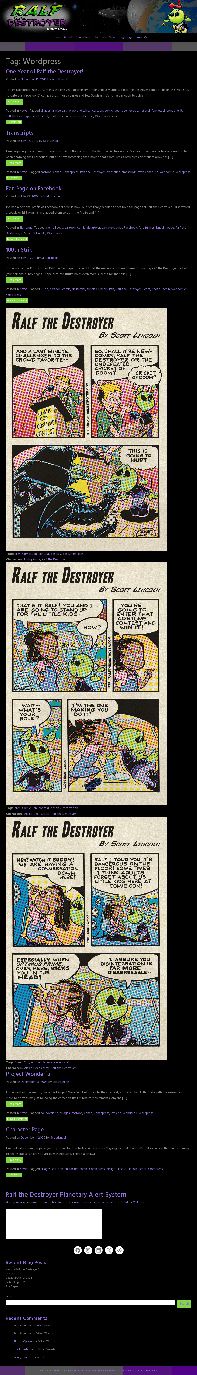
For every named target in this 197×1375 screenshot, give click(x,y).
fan (141, 227)
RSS (23, 233)
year (114, 116)
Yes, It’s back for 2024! (19, 1278)
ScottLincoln (60, 79)
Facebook (130, 227)
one (176, 110)
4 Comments (14, 122)
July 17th (10, 1273)
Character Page (25, 1129)
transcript (113, 172)
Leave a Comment (17, 239)
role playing (55, 1062)
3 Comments (14, 1175)
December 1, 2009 (33, 1137)
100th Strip (19, 250)
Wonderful (129, 1113)
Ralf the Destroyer (18, 116)
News (113, 37)
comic (109, 110)
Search (10, 1296)
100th (44, 289)
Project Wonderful (29, 1074)
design (110, 1169)
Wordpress (102, 116)
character (71, 1169)
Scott (44, 116)
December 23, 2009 (34, 1082)
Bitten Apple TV (15, 1282)
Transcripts (19, 133)
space (73, 116)
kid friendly (38, 1062)
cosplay (56, 554)
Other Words (44, 1325)
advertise (52, 1113)
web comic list (148, 172)
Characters (83, 37)
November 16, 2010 (34, 79)
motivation (70, 808)
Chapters (100, 37)
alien (48, 227)
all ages (46, 110)
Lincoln (167, 110)
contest (43, 554)
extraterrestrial (139, 110)
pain (81, 554)
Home (57, 37)
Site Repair (12, 1286)
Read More (14, 101)
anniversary (59, 110)
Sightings (126, 37)
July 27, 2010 (29, 141)
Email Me (142, 37)
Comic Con (29, 554)
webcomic (86, 116)
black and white (80, 110)
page (170, 227)
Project (116, 1113)
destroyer (121, 110)
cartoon (97, 110)
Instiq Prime (32, 559)
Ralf (183, 110)
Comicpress (71, 172)
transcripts (129, 172)
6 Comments (14, 178)
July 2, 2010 (28, 258)
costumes (69, 554)
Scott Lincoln (59, 116)
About (68, 37)
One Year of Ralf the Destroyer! (44, 71)
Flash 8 (121, 1169)
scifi (66, 1062)
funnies (156, 110)
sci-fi (36, 116)
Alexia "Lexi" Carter (36, 814)
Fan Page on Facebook (33, 188)
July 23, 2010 (29, 196)
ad (42, 1113)
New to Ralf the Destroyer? (22, 1269)
